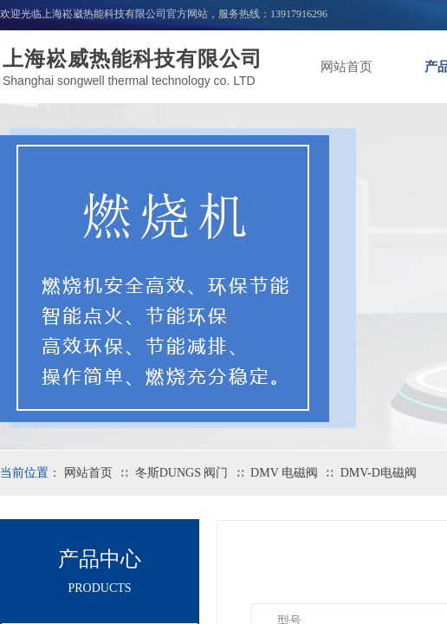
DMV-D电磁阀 (378, 472)
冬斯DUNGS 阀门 (182, 472)
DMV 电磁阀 (284, 472)
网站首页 (346, 67)
